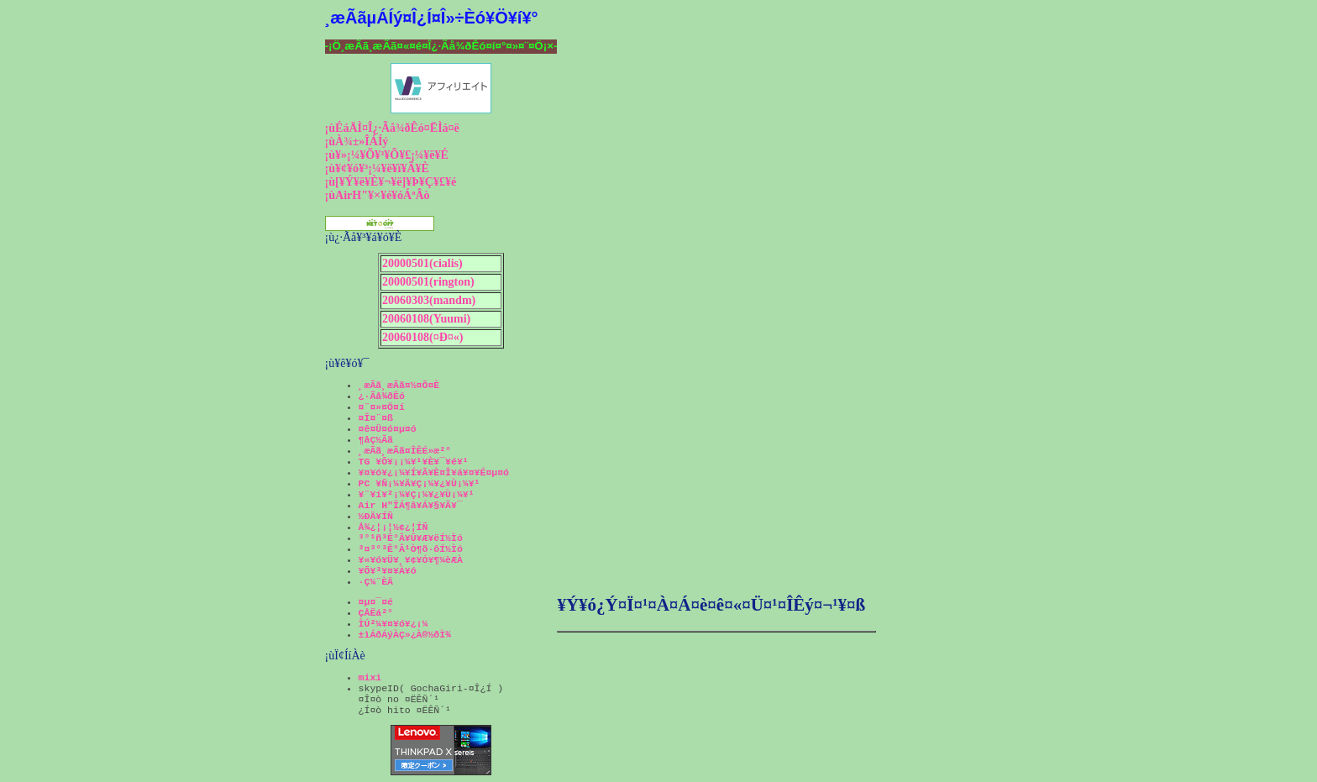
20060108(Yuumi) (426, 318)
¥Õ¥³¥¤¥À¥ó (388, 570)
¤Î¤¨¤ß (376, 417)
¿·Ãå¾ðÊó (382, 396)
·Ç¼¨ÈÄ (376, 581)
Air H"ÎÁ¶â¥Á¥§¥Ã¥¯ (411, 505)
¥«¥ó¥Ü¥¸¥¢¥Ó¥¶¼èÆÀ (411, 559)
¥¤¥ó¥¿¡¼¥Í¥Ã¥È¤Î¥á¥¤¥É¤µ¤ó (434, 472)
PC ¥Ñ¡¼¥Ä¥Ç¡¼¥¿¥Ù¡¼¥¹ (419, 483)
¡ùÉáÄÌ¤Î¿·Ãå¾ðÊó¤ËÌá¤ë (392, 128)
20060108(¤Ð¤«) (422, 337)
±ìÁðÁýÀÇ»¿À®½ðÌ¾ (405, 634)
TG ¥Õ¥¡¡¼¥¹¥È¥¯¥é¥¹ (414, 461)
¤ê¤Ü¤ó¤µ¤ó (388, 428)
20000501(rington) (428, 282)
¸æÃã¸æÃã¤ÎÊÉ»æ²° (405, 450)
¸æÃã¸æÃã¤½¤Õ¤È (399, 385)
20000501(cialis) (422, 263)
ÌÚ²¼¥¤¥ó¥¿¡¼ (393, 623)
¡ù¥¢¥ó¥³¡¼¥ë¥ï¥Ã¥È (377, 168)
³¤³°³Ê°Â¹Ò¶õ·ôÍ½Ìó (411, 548)
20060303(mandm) (428, 300)
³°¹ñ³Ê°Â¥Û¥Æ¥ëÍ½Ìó (411, 538)
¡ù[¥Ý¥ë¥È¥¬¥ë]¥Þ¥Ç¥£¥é (391, 182)
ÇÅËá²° (376, 612)
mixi (370, 677)
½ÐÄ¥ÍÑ (376, 516)
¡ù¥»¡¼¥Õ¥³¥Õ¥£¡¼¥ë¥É (387, 155)
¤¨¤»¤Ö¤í (382, 406)
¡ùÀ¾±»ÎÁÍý (357, 141)
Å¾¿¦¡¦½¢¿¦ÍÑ (393, 527)
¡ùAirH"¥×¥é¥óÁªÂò (377, 195)
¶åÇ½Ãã (376, 439)
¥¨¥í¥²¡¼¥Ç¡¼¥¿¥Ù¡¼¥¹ (417, 494)
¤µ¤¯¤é (376, 601)
